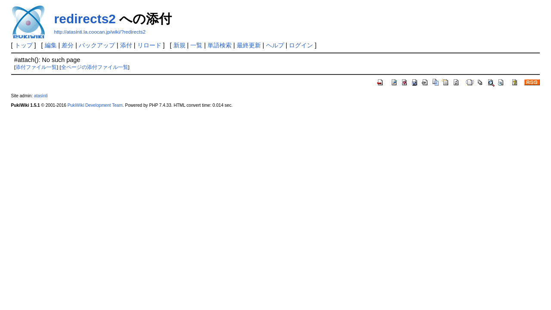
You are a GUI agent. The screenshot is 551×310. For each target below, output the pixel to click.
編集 (51, 45)
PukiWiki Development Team (95, 105)
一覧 (196, 45)
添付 (126, 45)
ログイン (301, 45)
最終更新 (249, 45)
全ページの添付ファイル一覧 (94, 67)
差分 (68, 45)
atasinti (41, 95)
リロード (149, 45)
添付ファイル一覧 (36, 67)
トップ (24, 45)
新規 (179, 45)
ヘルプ (275, 45)
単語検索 (219, 45)
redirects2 (85, 19)
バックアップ (97, 45)
